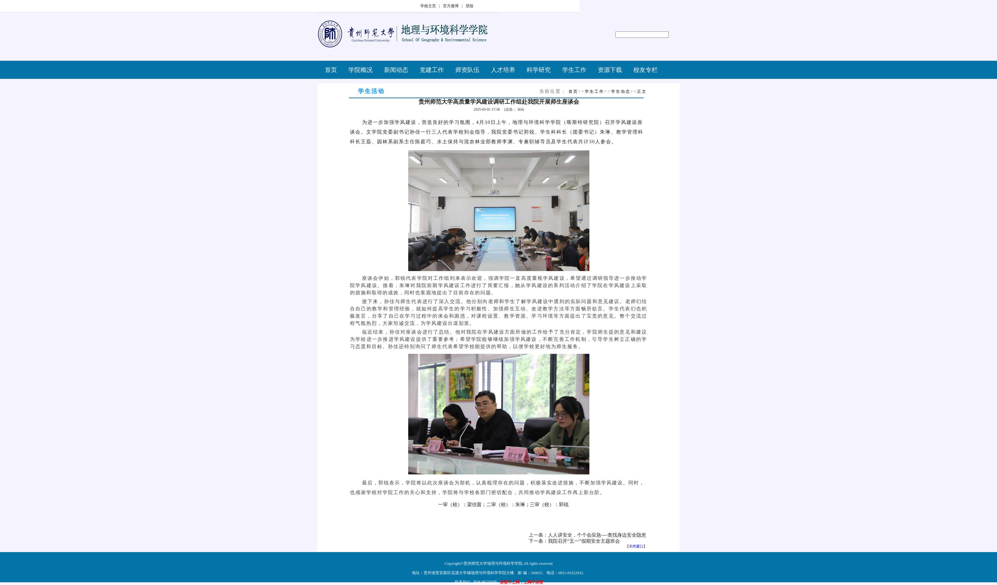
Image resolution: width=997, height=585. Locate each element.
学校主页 (428, 6)
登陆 (469, 6)
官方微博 (451, 6)
